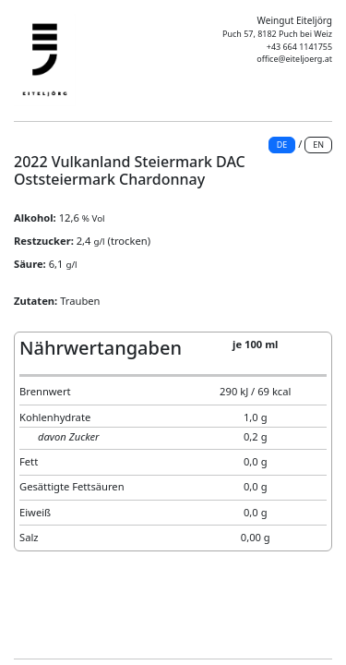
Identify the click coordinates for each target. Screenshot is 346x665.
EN (318, 145)
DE (282, 145)
